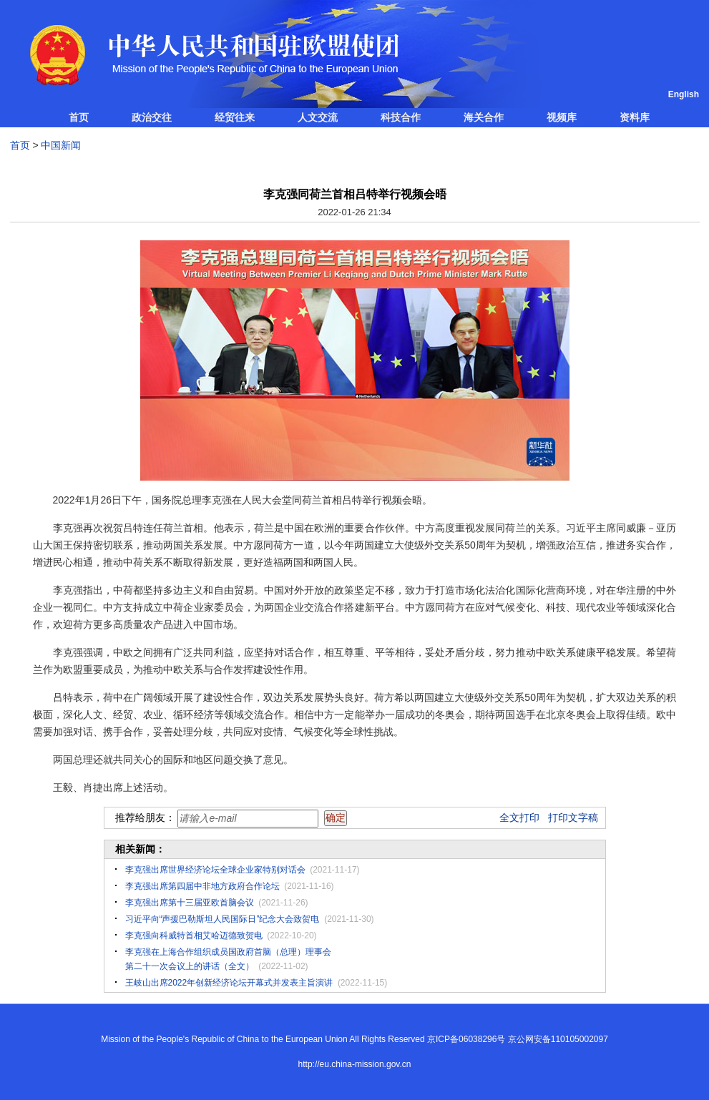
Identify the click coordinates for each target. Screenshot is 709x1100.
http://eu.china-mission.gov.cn (354, 1064)
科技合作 (401, 117)
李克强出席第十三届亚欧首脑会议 (189, 903)
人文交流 (318, 117)
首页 (79, 117)
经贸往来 (235, 117)
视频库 (562, 117)
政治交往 (152, 117)
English (683, 94)
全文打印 (519, 817)
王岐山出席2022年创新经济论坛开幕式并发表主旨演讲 (229, 983)
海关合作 (484, 117)
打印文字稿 (573, 817)
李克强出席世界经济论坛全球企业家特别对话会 (215, 870)
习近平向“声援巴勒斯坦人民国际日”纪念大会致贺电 (222, 919)
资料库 (635, 117)
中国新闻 (61, 145)
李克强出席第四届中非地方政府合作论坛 (202, 886)
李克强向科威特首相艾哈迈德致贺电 (194, 935)
